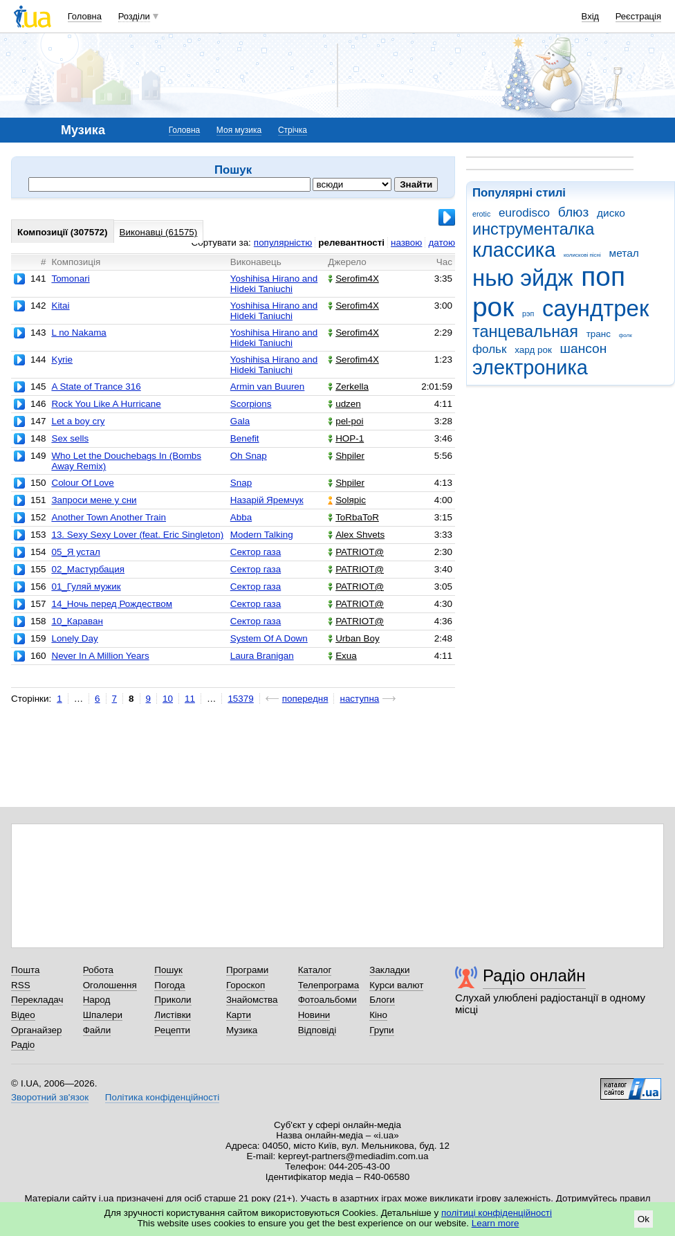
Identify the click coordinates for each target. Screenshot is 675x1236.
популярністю (283, 242)
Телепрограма (329, 985)
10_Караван (77, 621)
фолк (625, 335)
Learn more (495, 1223)
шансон (583, 348)
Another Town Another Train (108, 517)
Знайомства (252, 999)
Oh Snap (248, 456)
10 (168, 698)
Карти (238, 1015)
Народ (97, 999)
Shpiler (346, 456)
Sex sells (70, 438)
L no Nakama (78, 332)
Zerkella (348, 386)
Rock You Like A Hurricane (105, 404)
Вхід (591, 16)
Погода (169, 985)
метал (624, 253)
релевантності (351, 242)
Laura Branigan (262, 656)
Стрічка (292, 130)
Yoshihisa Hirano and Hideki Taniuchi (274, 283)
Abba (241, 517)
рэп (528, 313)
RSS (20, 985)
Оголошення (110, 985)
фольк (489, 349)
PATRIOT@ (356, 552)
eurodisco (524, 212)
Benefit (244, 438)
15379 (240, 698)
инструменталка (533, 229)
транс (598, 334)
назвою (406, 242)
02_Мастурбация (87, 569)
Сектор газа (255, 552)
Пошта (25, 970)
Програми (247, 970)
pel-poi (345, 421)
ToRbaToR (353, 517)
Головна (85, 16)
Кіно (378, 1015)
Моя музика (238, 130)
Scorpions (251, 404)
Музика (241, 1030)
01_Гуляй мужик (85, 586)
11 (190, 698)
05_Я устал (75, 552)
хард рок (533, 350)
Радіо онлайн (534, 975)
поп (603, 276)
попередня (305, 698)
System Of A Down (269, 638)
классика (513, 250)
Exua (342, 656)
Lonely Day (74, 638)
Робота (98, 970)
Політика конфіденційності (162, 1097)
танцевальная (525, 331)
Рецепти (172, 1030)
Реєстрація (638, 16)
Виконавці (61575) (159, 232)
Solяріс (347, 500)
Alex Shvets (356, 534)
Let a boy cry (77, 421)
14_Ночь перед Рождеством (111, 604)
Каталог (315, 970)
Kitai (60, 305)
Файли (97, 1030)
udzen (344, 404)
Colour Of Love (82, 483)
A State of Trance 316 (95, 386)
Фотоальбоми (327, 999)
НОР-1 (346, 438)
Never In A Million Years (100, 656)
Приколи (172, 999)
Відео (23, 1015)
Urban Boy (354, 638)
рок (493, 307)
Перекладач (37, 999)
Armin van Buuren (267, 386)
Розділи (134, 16)
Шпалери (102, 1015)
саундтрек (595, 308)
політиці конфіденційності (496, 1213)
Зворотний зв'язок (50, 1097)
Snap (241, 483)
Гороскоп (245, 985)
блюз (573, 212)
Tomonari (70, 278)
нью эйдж (522, 278)
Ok (643, 1219)
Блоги (382, 999)
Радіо (23, 1044)
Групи (381, 1030)
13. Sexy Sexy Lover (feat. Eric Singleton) (137, 534)
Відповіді (317, 1030)
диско (611, 213)
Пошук (168, 970)
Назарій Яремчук (267, 500)
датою (441, 242)
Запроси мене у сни (93, 500)
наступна (359, 698)
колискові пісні (582, 255)
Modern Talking (261, 534)
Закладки (389, 970)
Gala (240, 421)
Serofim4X (353, 278)
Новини (314, 1015)
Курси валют (396, 985)
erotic (481, 214)
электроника (530, 367)
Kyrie (62, 359)
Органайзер (36, 1030)
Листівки (172, 1015)
